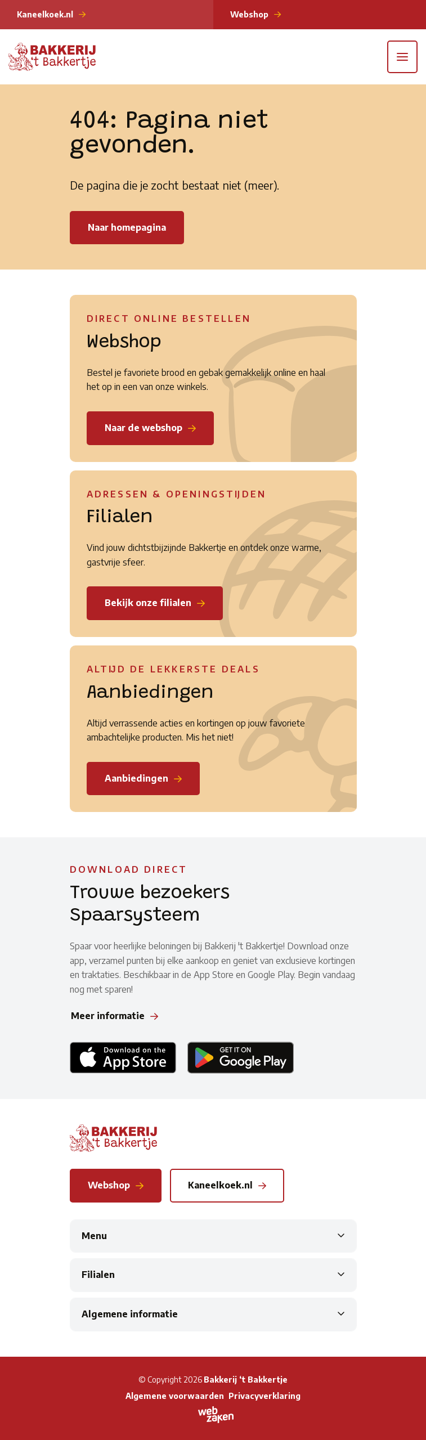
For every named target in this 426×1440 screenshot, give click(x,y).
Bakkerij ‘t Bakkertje (246, 1379)
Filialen (98, 1274)
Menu (94, 1235)
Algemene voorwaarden (174, 1396)
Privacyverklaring (264, 1396)
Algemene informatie (130, 1314)
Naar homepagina (127, 227)
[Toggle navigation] (402, 57)
